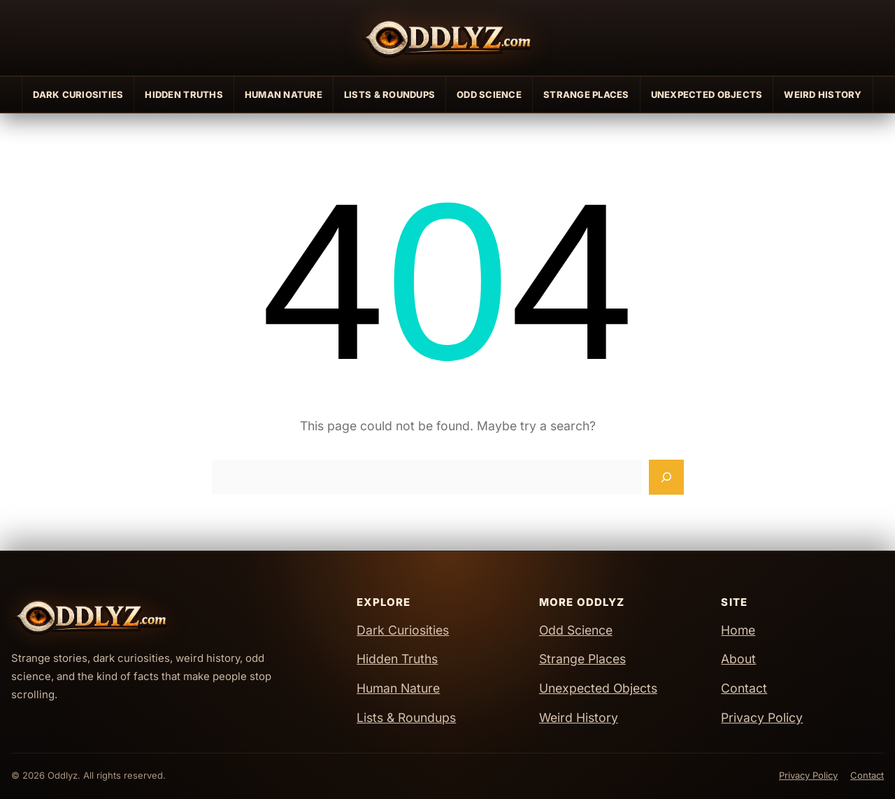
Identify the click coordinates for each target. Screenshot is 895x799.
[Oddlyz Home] (447, 37)
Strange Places (586, 94)
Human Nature (283, 94)
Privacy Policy (762, 717)
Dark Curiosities (78, 94)
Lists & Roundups (389, 94)
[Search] (666, 477)
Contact (744, 688)
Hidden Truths (183, 94)
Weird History (822, 94)
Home (738, 630)
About (738, 658)
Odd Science (489, 94)
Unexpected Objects (707, 94)
